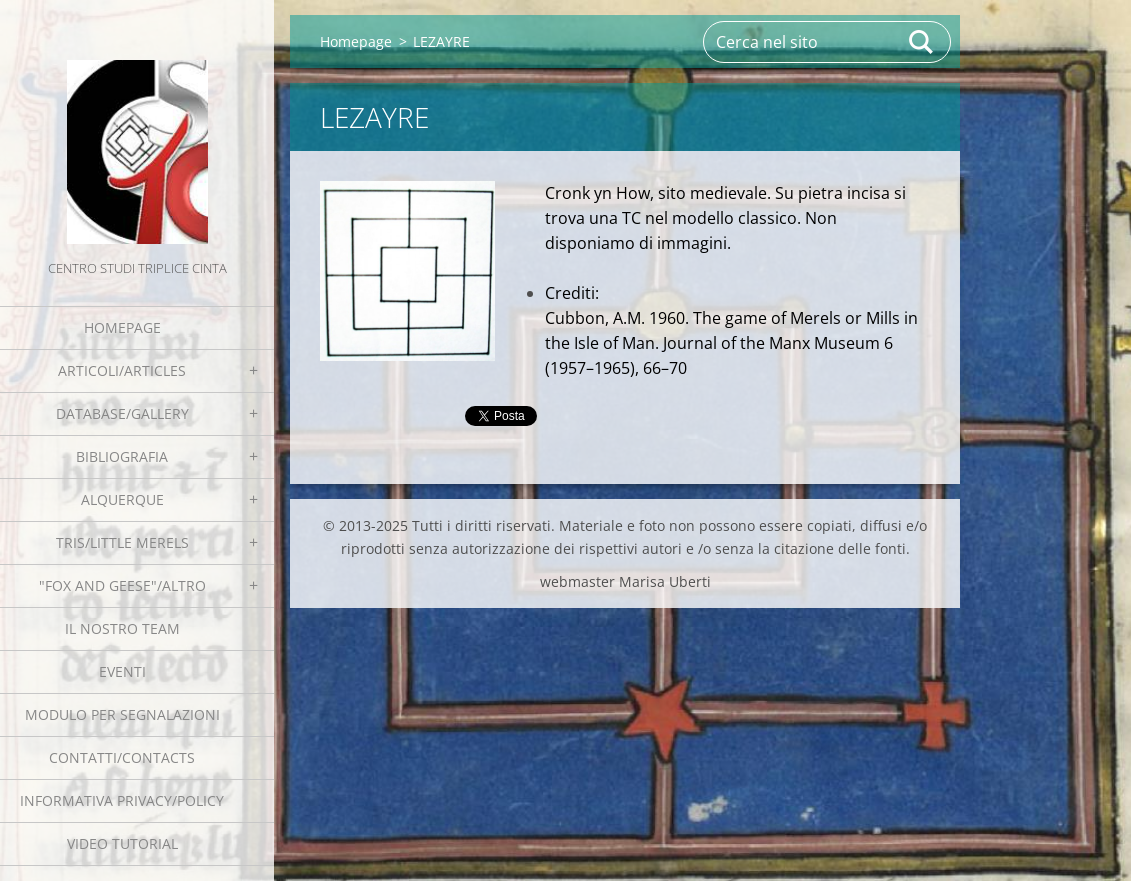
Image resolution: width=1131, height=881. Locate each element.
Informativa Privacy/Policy (122, 800)
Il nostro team (122, 628)
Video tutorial (122, 843)
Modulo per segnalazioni (122, 714)
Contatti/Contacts (122, 757)
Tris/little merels (122, 542)
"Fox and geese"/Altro (122, 585)
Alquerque (122, 499)
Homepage (122, 327)
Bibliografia (122, 456)
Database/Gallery (122, 413)
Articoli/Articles (122, 370)
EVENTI (122, 671)
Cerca (922, 42)
